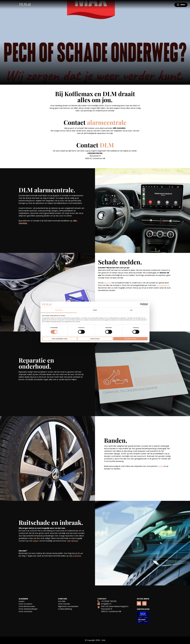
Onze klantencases (27, 606)
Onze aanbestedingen (28, 609)
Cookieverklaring (65, 609)
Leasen (22, 601)
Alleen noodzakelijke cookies (59, 338)
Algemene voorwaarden (68, 606)
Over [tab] (131, 310)
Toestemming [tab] (58, 310)
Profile (160, 466)
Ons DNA (61, 601)
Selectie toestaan (95, 338)
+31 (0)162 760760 (106, 601)
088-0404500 (75, 556)
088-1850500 (72, 541)
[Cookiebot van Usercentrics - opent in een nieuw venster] (137, 304)
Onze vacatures (25, 611)
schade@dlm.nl (162, 285)
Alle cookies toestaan (130, 338)
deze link (107, 283)
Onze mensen (64, 604)
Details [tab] (95, 310)
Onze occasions (25, 604)
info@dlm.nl (104, 604)
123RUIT (36, 541)
